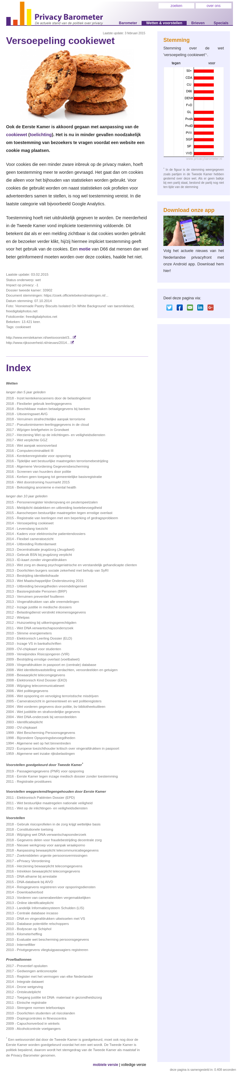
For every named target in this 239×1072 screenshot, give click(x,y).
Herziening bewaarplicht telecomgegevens (49, 866)
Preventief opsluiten (32, 966)
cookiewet (16, 134)
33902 (47, 290)
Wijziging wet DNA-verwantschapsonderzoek (51, 834)
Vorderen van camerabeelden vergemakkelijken (53, 897)
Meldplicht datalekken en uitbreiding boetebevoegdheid (59, 507)
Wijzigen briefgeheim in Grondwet (43, 430)
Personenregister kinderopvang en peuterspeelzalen (57, 502)
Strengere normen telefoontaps (41, 1008)
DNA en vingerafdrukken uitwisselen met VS (51, 918)
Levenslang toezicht (32, 528)
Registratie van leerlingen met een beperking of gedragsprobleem (67, 518)
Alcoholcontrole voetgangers (39, 1028)
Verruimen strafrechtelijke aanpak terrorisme (51, 419)
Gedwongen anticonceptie (37, 971)
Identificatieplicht (30, 722)
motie (84, 249)
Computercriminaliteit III (35, 450)
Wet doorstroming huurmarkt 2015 (43, 482)
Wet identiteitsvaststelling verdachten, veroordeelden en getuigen (67, 670)
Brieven (198, 23)
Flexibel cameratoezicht (35, 539)
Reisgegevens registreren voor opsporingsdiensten (56, 887)
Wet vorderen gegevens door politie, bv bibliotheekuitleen (61, 706)
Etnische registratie (32, 1002)
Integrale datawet (30, 981)
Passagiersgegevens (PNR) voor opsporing (50, 771)
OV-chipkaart (27, 727)
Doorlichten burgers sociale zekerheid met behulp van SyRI (63, 570)
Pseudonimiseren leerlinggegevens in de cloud (53, 424)
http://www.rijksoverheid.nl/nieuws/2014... (40, 342)
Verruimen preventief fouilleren (40, 596)
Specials (221, 23)
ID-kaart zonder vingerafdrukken (42, 560)
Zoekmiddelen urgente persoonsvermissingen (52, 855)
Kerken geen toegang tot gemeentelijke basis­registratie (59, 477)
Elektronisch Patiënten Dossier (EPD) (46, 797)
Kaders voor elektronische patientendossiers (51, 534)
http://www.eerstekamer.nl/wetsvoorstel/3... (41, 337)
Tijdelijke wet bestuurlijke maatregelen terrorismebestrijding (62, 461)
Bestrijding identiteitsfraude (38, 575)
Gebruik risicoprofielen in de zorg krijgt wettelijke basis (59, 824)
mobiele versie (105, 1065)
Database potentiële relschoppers (43, 924)
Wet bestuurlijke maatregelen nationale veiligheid (55, 803)
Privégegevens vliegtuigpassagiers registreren (52, 950)
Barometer (128, 23)
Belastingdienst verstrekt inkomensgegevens (51, 612)
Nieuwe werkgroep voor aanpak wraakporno (51, 845)
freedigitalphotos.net (41, 316)
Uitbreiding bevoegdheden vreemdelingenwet (52, 586)
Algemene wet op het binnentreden (44, 743)
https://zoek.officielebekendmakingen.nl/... (76, 295)
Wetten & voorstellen (164, 23)
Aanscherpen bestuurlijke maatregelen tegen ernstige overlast (64, 513)
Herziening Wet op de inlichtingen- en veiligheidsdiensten (61, 435)
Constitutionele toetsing (35, 829)
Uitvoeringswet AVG (32, 414)
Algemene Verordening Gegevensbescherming (53, 466)
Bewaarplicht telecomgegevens (41, 675)
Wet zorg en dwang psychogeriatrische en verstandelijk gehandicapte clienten (77, 565)
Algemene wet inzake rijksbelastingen (46, 753)
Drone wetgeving (30, 987)
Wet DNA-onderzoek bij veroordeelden (47, 717)
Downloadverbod (30, 892)
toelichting (41, 134)
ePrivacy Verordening (33, 861)
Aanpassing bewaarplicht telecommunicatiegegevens (58, 850)
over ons (214, 6)
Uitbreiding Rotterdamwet (36, 544)
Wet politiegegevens (32, 691)
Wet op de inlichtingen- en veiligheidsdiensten (52, 808)
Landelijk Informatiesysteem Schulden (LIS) (50, 908)
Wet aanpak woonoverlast (37, 445)
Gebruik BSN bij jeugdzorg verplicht (44, 554)
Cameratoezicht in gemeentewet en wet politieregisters (59, 701)
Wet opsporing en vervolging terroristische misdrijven (58, 696)
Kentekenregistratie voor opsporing (44, 456)
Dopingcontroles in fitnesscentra (42, 1018)
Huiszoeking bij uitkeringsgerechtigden (47, 622)
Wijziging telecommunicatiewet (40, 685)
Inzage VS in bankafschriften (39, 643)
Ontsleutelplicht (29, 992)
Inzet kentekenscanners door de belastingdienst (54, 398)
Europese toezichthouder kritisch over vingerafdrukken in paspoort (68, 748)
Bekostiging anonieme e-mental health (46, 487)
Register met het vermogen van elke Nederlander (55, 976)
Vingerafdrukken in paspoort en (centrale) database (56, 665)
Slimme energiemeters (34, 633)
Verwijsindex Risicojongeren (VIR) (43, 654)
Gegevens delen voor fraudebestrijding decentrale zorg (59, 840)
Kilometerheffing (29, 934)
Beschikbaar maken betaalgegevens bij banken (53, 409)
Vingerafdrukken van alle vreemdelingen (48, 601)
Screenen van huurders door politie (44, 471)
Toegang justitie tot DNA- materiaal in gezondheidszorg (59, 997)
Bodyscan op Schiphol (34, 929)
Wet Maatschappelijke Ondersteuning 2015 (50, 581)
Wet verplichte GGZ (32, 440)
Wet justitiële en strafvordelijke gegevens (48, 712)
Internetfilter (26, 944)
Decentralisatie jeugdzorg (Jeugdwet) (45, 549)
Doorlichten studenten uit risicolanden (46, 1013)
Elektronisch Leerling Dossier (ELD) (44, 638)
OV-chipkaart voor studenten (39, 649)
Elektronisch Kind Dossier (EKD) (42, 680)
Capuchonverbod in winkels (38, 1023)
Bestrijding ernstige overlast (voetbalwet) (48, 659)
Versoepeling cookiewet (35, 523)
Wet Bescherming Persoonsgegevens (46, 732)
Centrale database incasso (37, 913)
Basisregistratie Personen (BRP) (42, 591)
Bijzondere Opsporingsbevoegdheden (46, 738)
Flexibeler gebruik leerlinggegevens (44, 403)
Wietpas (23, 617)
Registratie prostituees (34, 781)
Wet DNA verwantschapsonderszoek (45, 628)
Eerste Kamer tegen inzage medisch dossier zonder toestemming (67, 776)
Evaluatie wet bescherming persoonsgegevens (53, 939)
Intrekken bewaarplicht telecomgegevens (48, 871)
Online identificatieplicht (35, 903)
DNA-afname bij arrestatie (37, 876)
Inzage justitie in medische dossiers (44, 607)
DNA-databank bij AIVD (35, 882)
